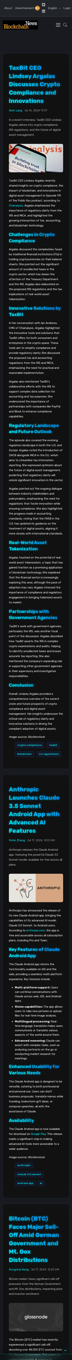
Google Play (38, 1134)
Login (67, 8)
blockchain (24, 754)
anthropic (24, 1165)
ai (41, 1183)
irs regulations (49, 754)
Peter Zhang (17, 840)
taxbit (53, 745)
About (8, 8)
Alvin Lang (15, 110)
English (53, 8)
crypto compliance (29, 745)
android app (25, 1183)
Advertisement (24, 8)
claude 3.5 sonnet (29, 1174)
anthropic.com (35, 930)
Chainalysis (16, 205)
